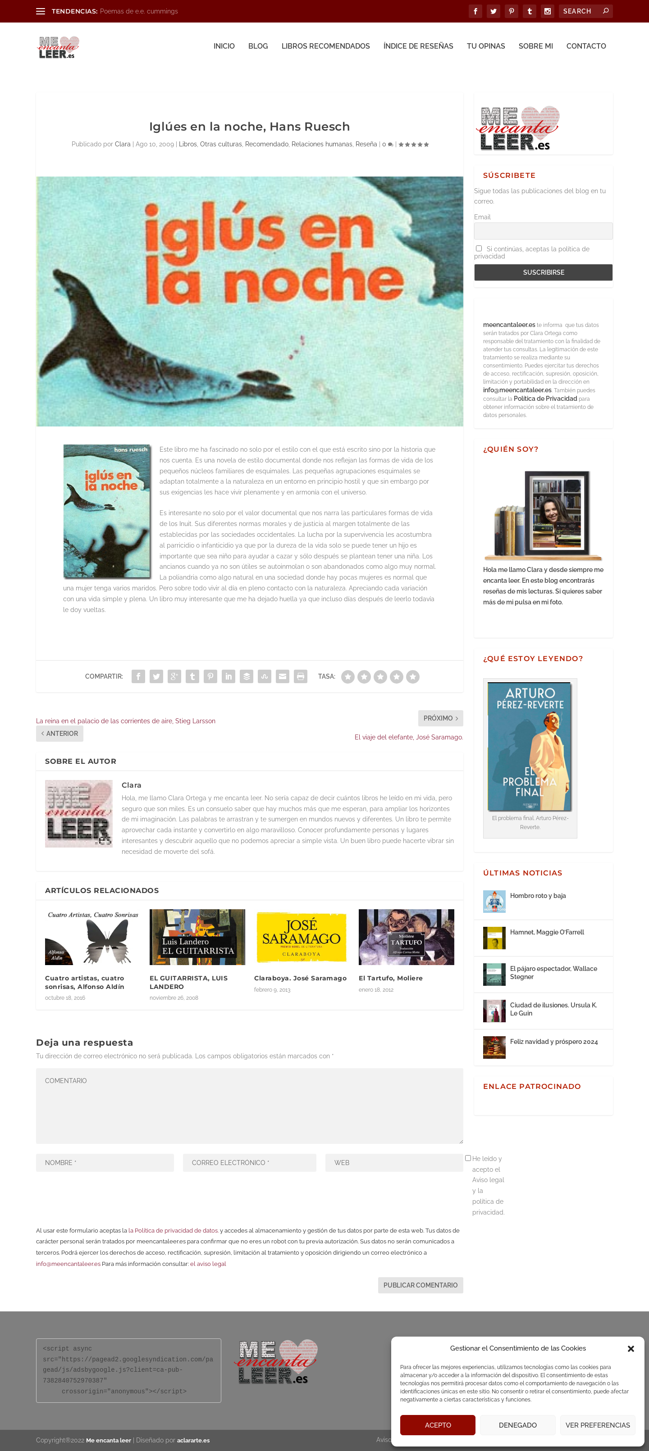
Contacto (586, 48)
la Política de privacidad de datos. (173, 1230)
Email (482, 217)
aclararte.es (193, 1440)
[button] (630, 1348)
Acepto (438, 1425)
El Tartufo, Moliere (391, 978)
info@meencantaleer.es (68, 1264)
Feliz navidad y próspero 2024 (554, 1041)
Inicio (224, 48)
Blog (258, 48)
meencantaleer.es (510, 324)
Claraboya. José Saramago (300, 978)
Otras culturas (221, 144)
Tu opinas (486, 48)
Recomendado (266, 144)
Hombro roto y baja (538, 895)
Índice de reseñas (418, 48)
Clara (123, 144)
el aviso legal (208, 1264)
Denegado (518, 1425)
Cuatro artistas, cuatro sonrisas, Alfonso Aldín (85, 982)
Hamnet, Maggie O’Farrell (547, 932)
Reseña (366, 144)
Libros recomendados (326, 48)
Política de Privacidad (545, 398)
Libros (188, 144)
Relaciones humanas (322, 144)
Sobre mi (536, 48)
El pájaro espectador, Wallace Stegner (553, 972)
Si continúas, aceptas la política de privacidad (532, 252)
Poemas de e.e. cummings (139, 11)
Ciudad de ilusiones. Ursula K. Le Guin (553, 1009)
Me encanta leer (108, 1440)
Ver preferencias (598, 1425)
